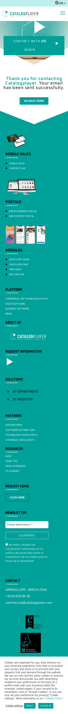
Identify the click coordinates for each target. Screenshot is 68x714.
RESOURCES (14, 449)
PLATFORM (13, 289)
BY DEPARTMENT (26, 391)
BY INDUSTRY (23, 399)
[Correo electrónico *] (26, 524)
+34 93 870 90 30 (17, 596)
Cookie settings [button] (14, 705)
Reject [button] (29, 706)
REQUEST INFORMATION (23, 351)
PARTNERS (13, 416)
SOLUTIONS (14, 379)
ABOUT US (13, 322)
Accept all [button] (45, 706)
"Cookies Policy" (53, 698)
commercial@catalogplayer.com (28, 602)
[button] (34, 392)
